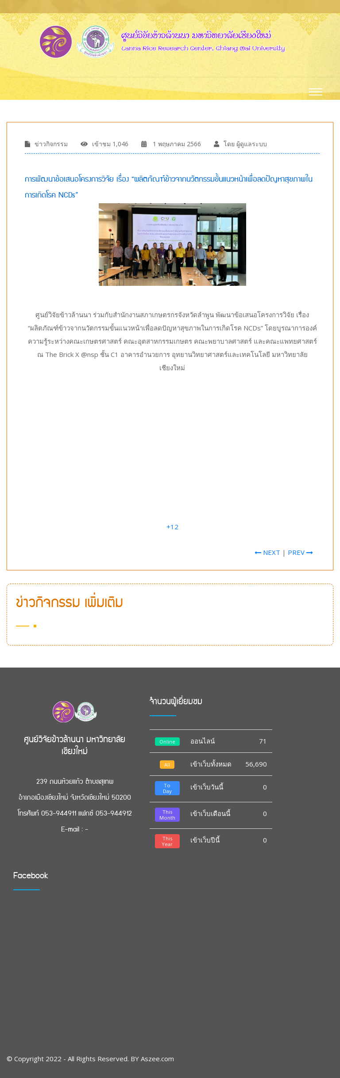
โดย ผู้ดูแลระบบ (245, 144)
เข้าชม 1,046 (110, 144)
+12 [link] (172, 526)
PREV (300, 552)
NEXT (267, 552)
